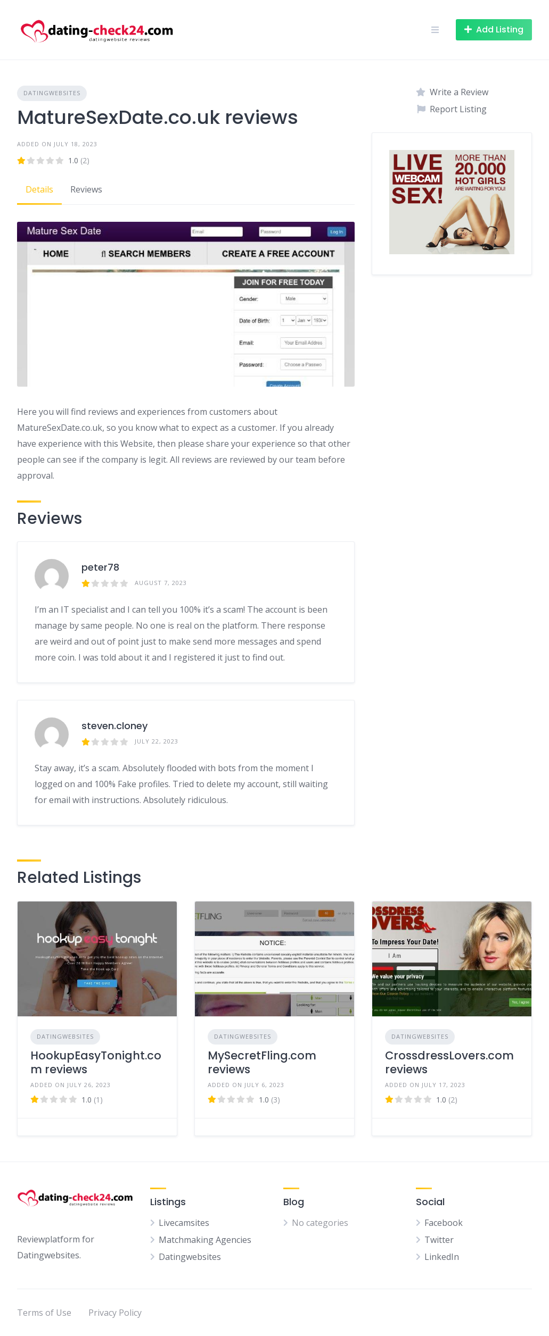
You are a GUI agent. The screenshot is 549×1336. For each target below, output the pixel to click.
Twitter (439, 1240)
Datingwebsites (51, 93)
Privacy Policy (115, 1312)
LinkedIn (441, 1257)
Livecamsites (184, 1223)
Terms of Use (44, 1312)
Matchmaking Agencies (205, 1240)
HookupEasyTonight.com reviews (95, 1062)
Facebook (443, 1223)
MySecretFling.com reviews (262, 1062)
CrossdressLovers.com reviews (449, 1062)
